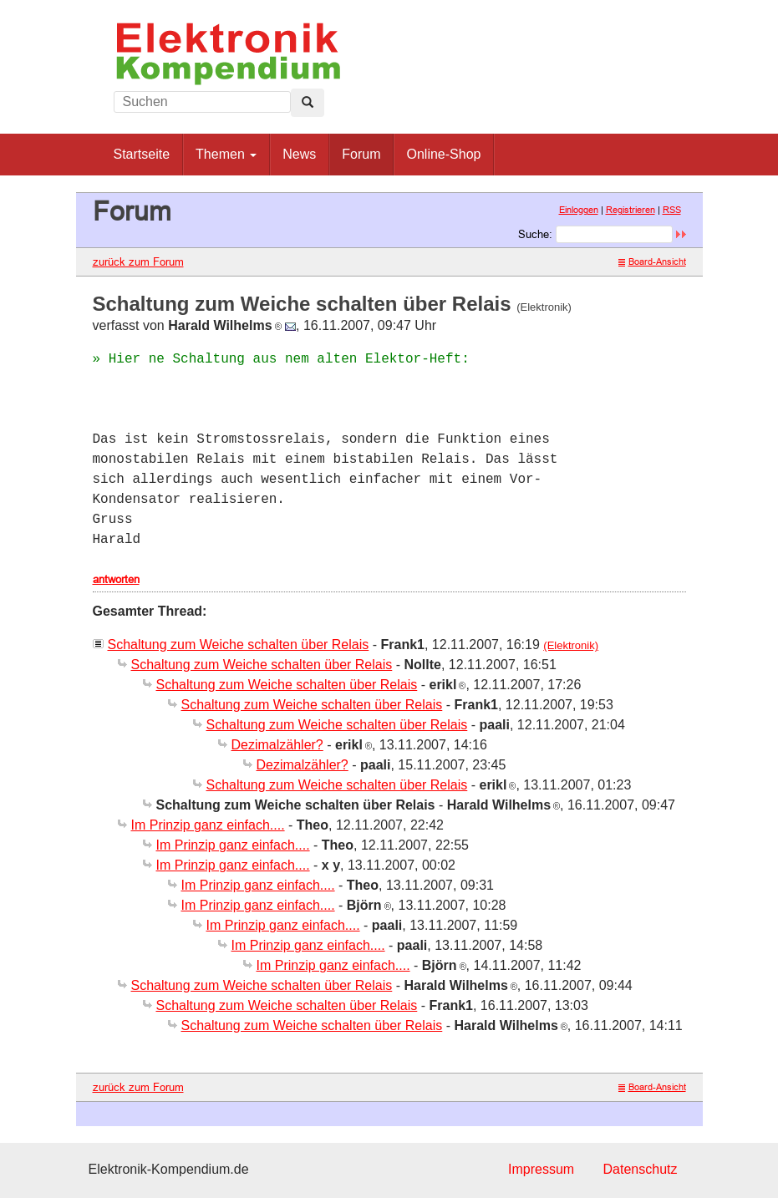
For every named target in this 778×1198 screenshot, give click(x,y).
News (299, 154)
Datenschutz (640, 1169)
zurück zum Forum (138, 261)
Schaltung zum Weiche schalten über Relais (238, 644)
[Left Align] (307, 103)
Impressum (541, 1169)
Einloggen (578, 210)
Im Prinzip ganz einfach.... (208, 825)
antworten (116, 579)
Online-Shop (443, 154)
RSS (672, 210)
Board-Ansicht (652, 261)
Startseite (142, 154)
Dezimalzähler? (277, 745)
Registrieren (630, 210)
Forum (361, 154)
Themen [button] (226, 154)
